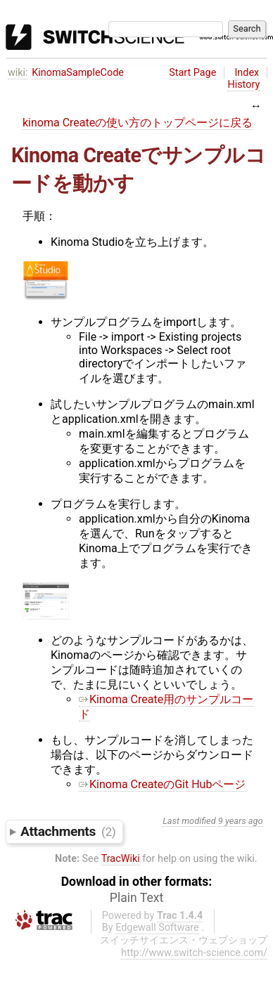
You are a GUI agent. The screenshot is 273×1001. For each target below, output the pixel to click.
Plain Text (136, 898)
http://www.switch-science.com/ (194, 953)
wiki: (18, 73)
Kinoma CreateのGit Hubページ (162, 784)
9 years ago (240, 821)
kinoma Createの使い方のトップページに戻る (138, 122)
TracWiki (120, 859)
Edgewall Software (157, 928)
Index (246, 73)
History (243, 85)
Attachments (67, 831)
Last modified (189, 821)
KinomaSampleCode (78, 73)
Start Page (192, 73)
